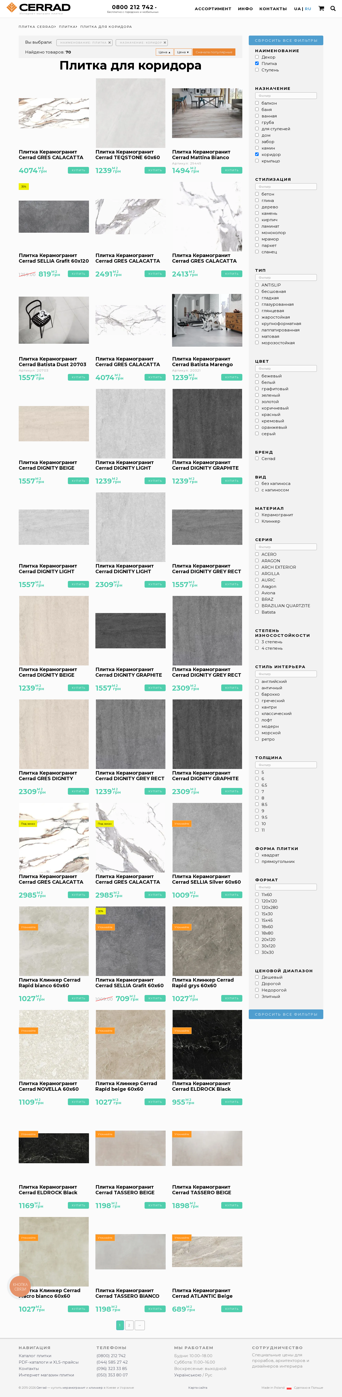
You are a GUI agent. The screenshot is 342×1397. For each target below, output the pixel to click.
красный (271, 414)
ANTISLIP (271, 285)
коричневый (275, 408)
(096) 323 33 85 (111, 1368)
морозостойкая (278, 342)
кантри (269, 707)
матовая (270, 336)
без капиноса (276, 483)
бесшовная (274, 291)
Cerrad (268, 458)
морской (271, 732)
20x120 (268, 939)
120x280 (270, 907)
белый (268, 382)
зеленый (271, 395)
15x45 (267, 920)
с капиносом (275, 489)
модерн (270, 726)
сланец (269, 251)
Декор (268, 57)
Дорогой (271, 983)
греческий (273, 700)
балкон (269, 103)
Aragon (269, 586)
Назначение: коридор (141, 42)
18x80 (267, 933)
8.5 (264, 804)
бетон (268, 194)
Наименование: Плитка (83, 42)
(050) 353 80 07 (112, 1374)
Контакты (273, 8)
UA (297, 8)
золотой (270, 401)
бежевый (272, 375)
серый (268, 433)
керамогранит (74, 1388)
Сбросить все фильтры (286, 40)
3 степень (272, 641)
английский (274, 681)
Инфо (245, 8)
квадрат (270, 855)
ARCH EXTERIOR (279, 567)
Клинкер (271, 521)
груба (268, 122)
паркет (269, 245)
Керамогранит (277, 514)
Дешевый (272, 977)
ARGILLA (270, 573)
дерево (270, 206)
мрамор (270, 239)
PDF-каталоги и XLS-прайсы (49, 1362)
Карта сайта (197, 1388)
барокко (271, 694)
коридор (271, 154)
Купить (79, 170)
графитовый (275, 388)
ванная (269, 115)
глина (268, 200)
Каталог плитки (35, 1355)
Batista (268, 612)
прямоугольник (278, 861)
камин (268, 148)
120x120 (269, 901)
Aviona (268, 592)
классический (277, 713)
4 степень (272, 648)
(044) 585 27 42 (112, 1362)
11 (263, 830)
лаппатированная (281, 329)
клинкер (96, 1388)
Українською (187, 1374)
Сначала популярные (214, 52)
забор (268, 141)
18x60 (267, 926)
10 (264, 823)
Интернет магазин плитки (46, 1374)
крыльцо (271, 160)
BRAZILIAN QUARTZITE (286, 605)
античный (272, 687)
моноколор (274, 232)
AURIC (268, 580)
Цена (165, 52)
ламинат (270, 226)
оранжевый (274, 427)
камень (269, 213)
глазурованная (278, 304)
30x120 (268, 945)
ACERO (269, 554)
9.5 (264, 817)
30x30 (268, 952)
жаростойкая (276, 317)
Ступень (270, 69)
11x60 (267, 894)
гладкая (270, 297)
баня (267, 109)
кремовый (273, 420)
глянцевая (273, 310)
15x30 (267, 913)
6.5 (264, 785)
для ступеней (276, 128)
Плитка (269, 63)
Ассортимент (213, 8)
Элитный (271, 996)
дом (266, 135)
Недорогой (274, 990)
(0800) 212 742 (111, 1355)
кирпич (269, 219)
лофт (267, 719)
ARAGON (271, 560)
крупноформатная (281, 323)
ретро (268, 739)
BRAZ (267, 599)
